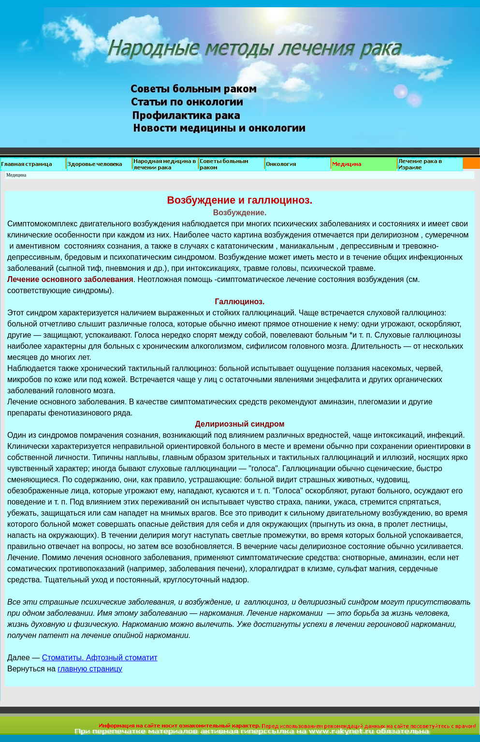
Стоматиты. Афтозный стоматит (100, 657)
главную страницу (90, 669)
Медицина (16, 175)
